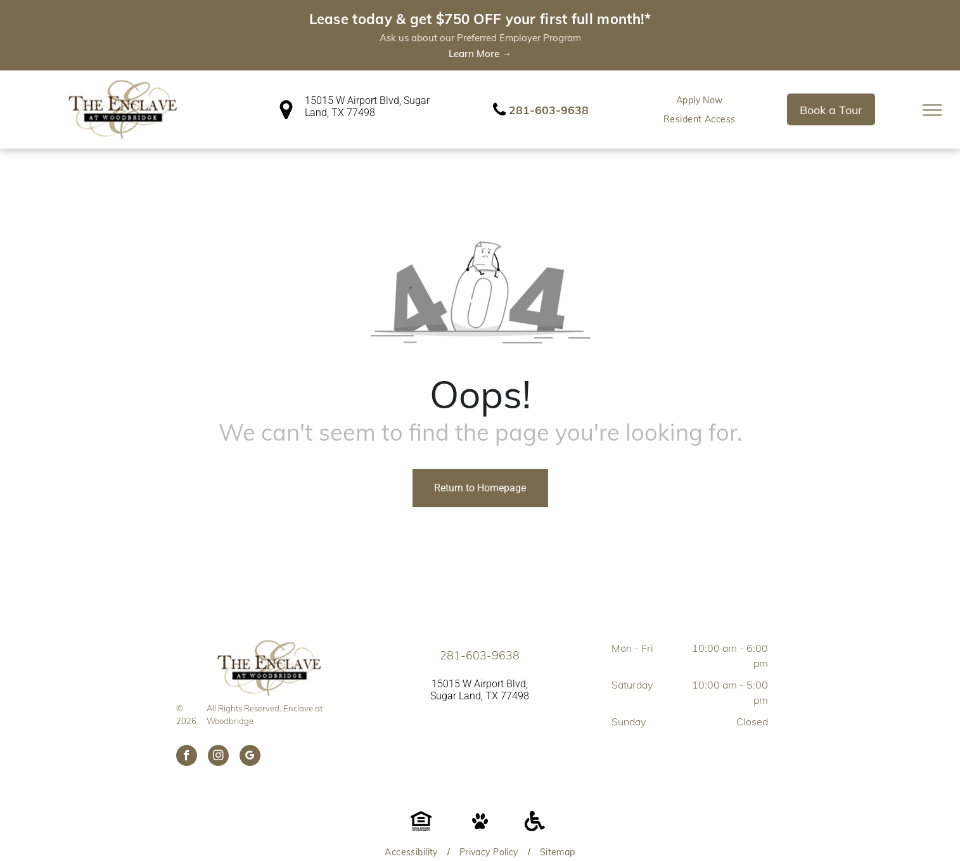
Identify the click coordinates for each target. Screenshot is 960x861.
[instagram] (218, 757)
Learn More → (480, 54)
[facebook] (186, 757)
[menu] (932, 109)
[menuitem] (699, 100)
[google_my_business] (250, 757)
